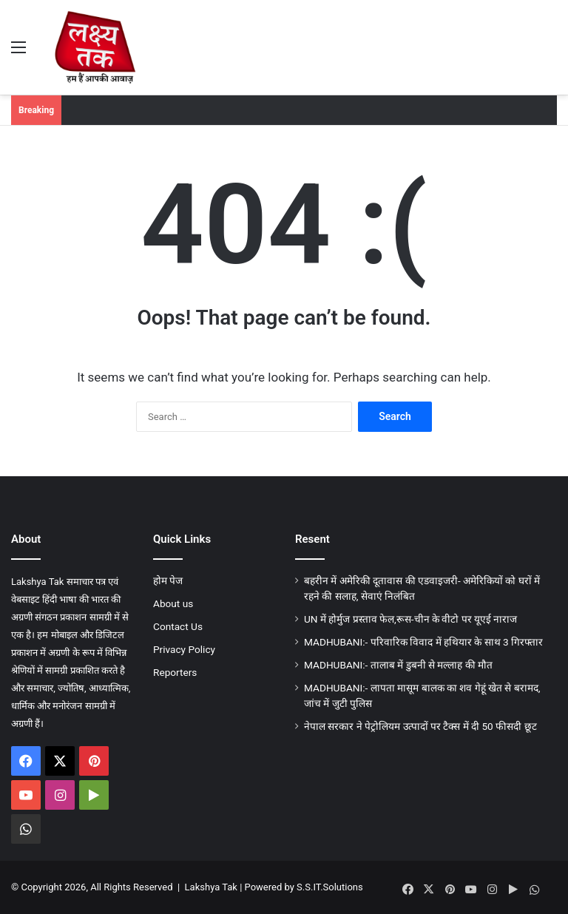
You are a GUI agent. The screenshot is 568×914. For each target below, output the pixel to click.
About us (173, 603)
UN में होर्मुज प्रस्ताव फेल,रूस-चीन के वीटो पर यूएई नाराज (410, 619)
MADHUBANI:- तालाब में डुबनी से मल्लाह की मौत (398, 665)
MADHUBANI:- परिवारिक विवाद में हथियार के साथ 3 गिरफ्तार (423, 642)
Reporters (175, 672)
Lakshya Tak (211, 887)
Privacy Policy (184, 649)
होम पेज (168, 580)
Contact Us (178, 626)
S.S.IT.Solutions (330, 887)
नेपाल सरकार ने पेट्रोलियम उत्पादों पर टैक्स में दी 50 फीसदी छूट (420, 726)
